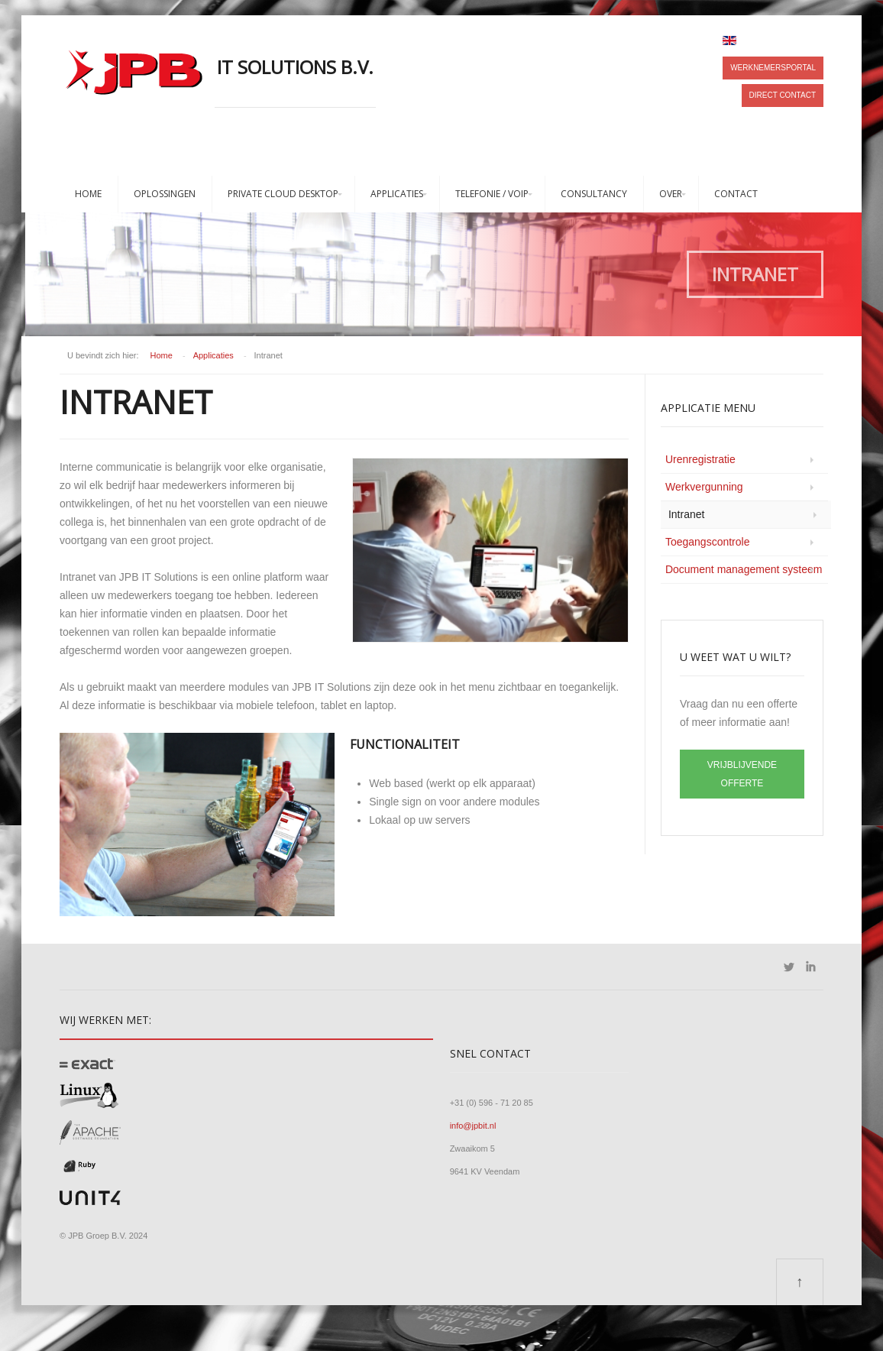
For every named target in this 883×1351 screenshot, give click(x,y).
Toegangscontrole (707, 542)
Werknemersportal (773, 67)
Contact (736, 193)
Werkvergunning (704, 487)
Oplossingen (165, 193)
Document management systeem (743, 569)
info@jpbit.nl (473, 1125)
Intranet (686, 514)
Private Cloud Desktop (283, 193)
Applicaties (396, 193)
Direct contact (782, 95)
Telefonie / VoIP (492, 193)
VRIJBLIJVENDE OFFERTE (742, 774)
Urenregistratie (700, 459)
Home (88, 193)
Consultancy (594, 193)
